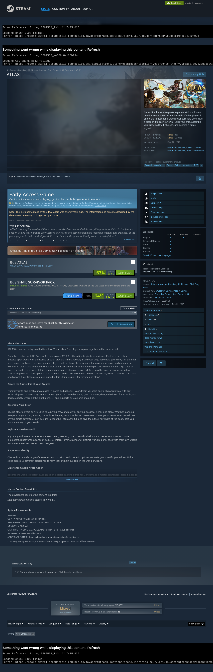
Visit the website (153, 314)
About (75, 8)
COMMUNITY (60, 8)
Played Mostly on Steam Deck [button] (106, 640)
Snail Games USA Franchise (60, 74)
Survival (148, 169)
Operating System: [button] (134, 640)
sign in (188, 3)
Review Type (14, 630)
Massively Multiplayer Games (32, 74)
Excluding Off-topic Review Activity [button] (57, 640)
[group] (106, 640)
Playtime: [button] (83, 640)
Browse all (129, 312)
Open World (159, 169)
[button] (124, 276)
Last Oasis (73, 289)
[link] (104, 276)
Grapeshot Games (176, 151)
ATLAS (63, 289)
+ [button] (201, 169)
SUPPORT (89, 8)
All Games (11, 74)
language (199, 3)
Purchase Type (34, 630)
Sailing (178, 169)
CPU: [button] (151, 640)
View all (132, 566)
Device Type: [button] (177, 640)
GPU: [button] (162, 640)
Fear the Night (112, 289)
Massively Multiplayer (178, 288)
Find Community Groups (155, 355)
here (66, 576)
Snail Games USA (195, 154)
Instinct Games (193, 151)
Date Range (71, 630)
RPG (196, 169)
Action (154, 288)
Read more (129, 244)
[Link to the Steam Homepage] (21, 11)
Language (54, 630)
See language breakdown (156, 598)
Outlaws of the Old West (91, 289)
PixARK (54, 289)
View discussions (152, 346)
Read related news (153, 342)
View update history (153, 337)
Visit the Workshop (153, 351)
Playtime (88, 630)
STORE (45, 8)
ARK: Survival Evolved (39, 289)
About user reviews (179, 598)
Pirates (169, 169)
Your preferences (198, 598)
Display (102, 630)
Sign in (12, 181)
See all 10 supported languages (157, 259)
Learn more (100, 209)
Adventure (187, 169)
